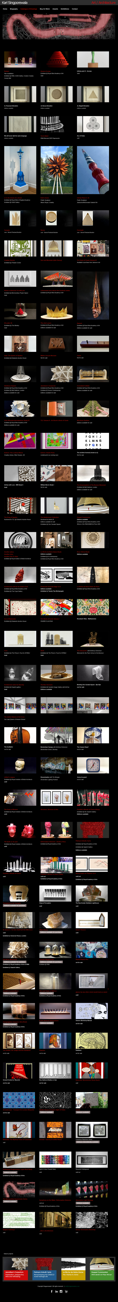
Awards (55, 9)
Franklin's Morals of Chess (12, 873)
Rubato (6, 71)
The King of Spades (10, 517)
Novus (43, 230)
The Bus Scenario (47, 685)
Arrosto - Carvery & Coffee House (50, 1139)
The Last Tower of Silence (48, 991)
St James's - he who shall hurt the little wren (18, 930)
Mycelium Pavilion (83, 420)
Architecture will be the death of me (16, 586)
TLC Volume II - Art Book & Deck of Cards (54, 420)
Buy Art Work (45, 9)
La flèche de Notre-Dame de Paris (88, 586)
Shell (42, 650)
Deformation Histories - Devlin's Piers (53, 842)
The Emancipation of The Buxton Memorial (91, 485)
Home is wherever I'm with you (14, 290)
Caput (79, 355)
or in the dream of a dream (13, 198)
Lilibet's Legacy (9, 777)
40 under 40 (8, 323)
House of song (45, 71)
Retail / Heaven (81, 930)
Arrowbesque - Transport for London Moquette (18, 1110)
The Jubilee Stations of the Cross (14, 717)
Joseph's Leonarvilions (11, 991)
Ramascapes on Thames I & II (86, 873)
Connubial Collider (83, 386)
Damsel (79, 323)
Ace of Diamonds (10, 619)
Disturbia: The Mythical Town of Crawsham (17, 1139)
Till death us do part (11, 842)
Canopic (7, 230)
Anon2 (78, 1110)
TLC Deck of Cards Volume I (50, 619)
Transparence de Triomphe (12, 903)
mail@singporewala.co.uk (72, 1286)
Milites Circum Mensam (48, 355)
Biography (14, 9)
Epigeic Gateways (9, 1229)
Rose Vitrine (81, 552)
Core (5, 650)
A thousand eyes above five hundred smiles (55, 290)
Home (5, 9)
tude (59, 552)
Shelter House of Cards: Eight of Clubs (52, 1110)
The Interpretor (82, 650)
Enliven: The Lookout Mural (13, 452)
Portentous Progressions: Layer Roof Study (17, 1169)
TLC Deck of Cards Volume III (87, 260)
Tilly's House (43, 930)
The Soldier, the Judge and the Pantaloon (17, 1050)
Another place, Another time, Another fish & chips (11, 554)
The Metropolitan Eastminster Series (15, 1199)
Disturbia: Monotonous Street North (88, 1080)
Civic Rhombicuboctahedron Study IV (16, 420)
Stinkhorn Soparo (10, 386)
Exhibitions (65, 9)
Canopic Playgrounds (46, 959)
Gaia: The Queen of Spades (13, 355)
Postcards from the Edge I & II (51, 586)
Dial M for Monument (10, 959)
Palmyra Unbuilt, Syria (83, 841)
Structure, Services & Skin (49, 809)
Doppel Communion (83, 517)
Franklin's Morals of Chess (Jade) (52, 874)
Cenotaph (80, 230)
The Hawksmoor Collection (50, 517)
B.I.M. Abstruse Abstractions (49, 1020)
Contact (75, 9)
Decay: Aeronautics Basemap (85, 1229)
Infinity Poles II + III (83, 198)
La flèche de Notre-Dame (49, 552)
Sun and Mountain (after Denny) (51, 260)
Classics (42, 1050)
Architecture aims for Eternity (14, 685)
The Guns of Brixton (11, 809)
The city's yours (46, 323)
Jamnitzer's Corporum (48, 386)
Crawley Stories (9, 260)
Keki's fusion (45, 198)
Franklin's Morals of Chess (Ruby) (88, 809)
